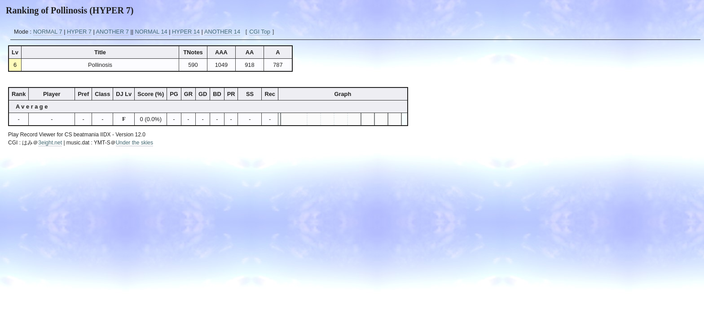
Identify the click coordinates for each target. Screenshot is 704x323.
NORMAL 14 (151, 31)
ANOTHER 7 (112, 31)
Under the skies (134, 143)
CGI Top (259, 31)
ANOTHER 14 (222, 31)
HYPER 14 (186, 31)
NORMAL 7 (47, 31)
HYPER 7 (79, 31)
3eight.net (50, 143)
